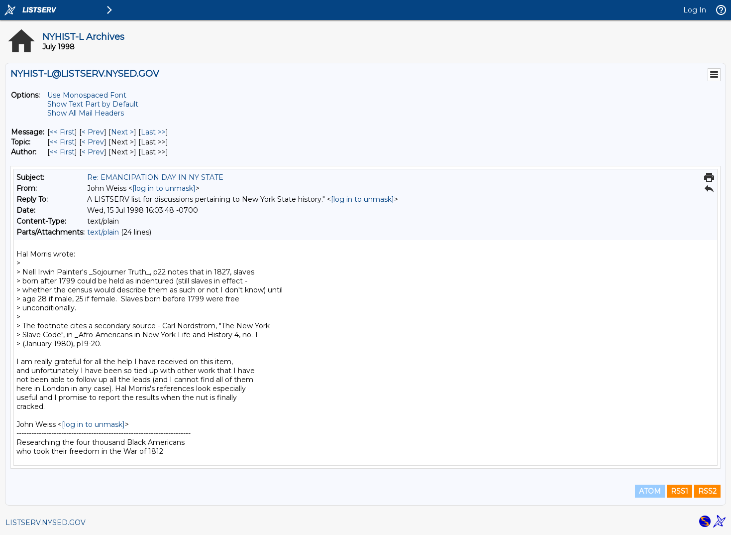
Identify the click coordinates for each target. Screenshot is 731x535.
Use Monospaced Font (86, 95)
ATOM (650, 491)
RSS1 (679, 491)
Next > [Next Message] (122, 132)
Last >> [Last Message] (153, 132)
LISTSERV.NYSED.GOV (45, 522)
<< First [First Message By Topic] (62, 141)
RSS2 (707, 491)
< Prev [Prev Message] (93, 132)
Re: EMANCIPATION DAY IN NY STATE (155, 177)
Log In (694, 9)
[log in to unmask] (164, 188)
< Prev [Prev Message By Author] (93, 151)
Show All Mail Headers (85, 113)
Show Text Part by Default (92, 104)
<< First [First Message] (62, 132)
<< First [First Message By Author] (62, 151)
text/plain (103, 232)
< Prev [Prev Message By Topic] (93, 141)
